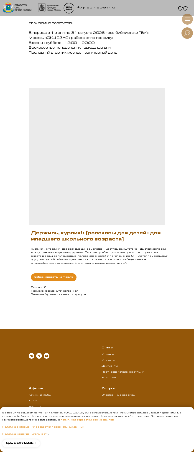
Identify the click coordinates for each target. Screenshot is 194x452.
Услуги (109, 388)
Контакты (108, 360)
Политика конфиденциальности (25, 434)
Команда (108, 354)
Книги (33, 401)
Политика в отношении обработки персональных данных (43, 427)
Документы (110, 366)
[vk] (31, 356)
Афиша (36, 388)
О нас (107, 348)
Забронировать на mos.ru (53, 277)
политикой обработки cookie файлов (87, 420)
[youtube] (46, 356)
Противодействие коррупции (123, 372)
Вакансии (109, 378)
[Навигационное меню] (187, 19)
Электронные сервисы (118, 395)
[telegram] (39, 356)
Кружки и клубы (40, 395)
